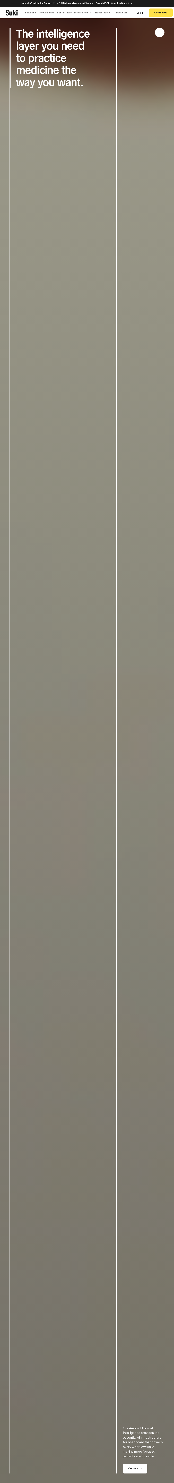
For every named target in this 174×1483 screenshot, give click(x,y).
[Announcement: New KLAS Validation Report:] (87, 3)
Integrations (83, 12)
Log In (140, 13)
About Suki (121, 12)
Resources (103, 12)
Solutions (30, 12)
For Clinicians (46, 12)
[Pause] (159, 32)
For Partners (64, 12)
